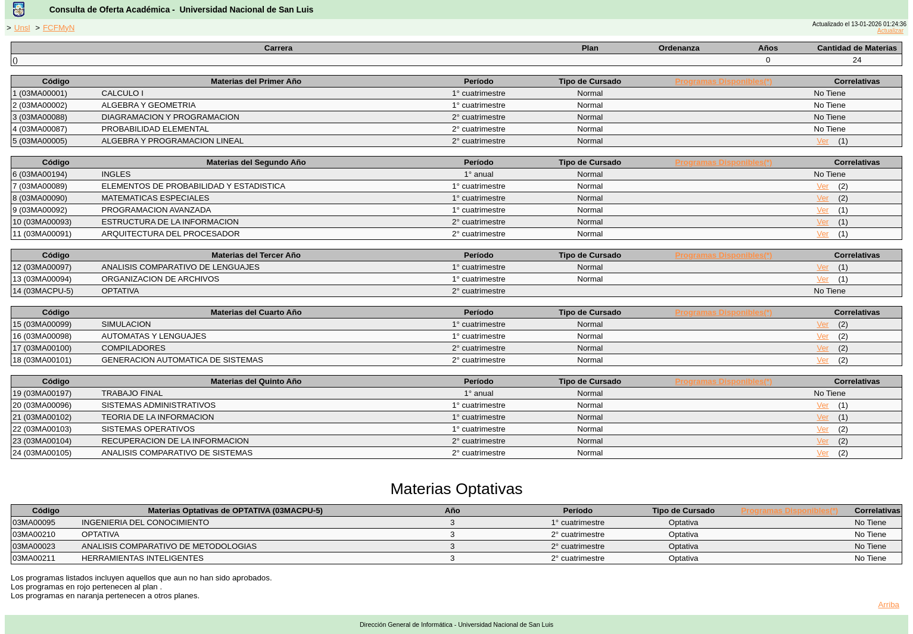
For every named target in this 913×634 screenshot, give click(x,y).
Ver (823, 140)
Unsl (22, 27)
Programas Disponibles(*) (723, 81)
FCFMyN (58, 27)
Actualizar (890, 30)
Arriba (888, 604)
